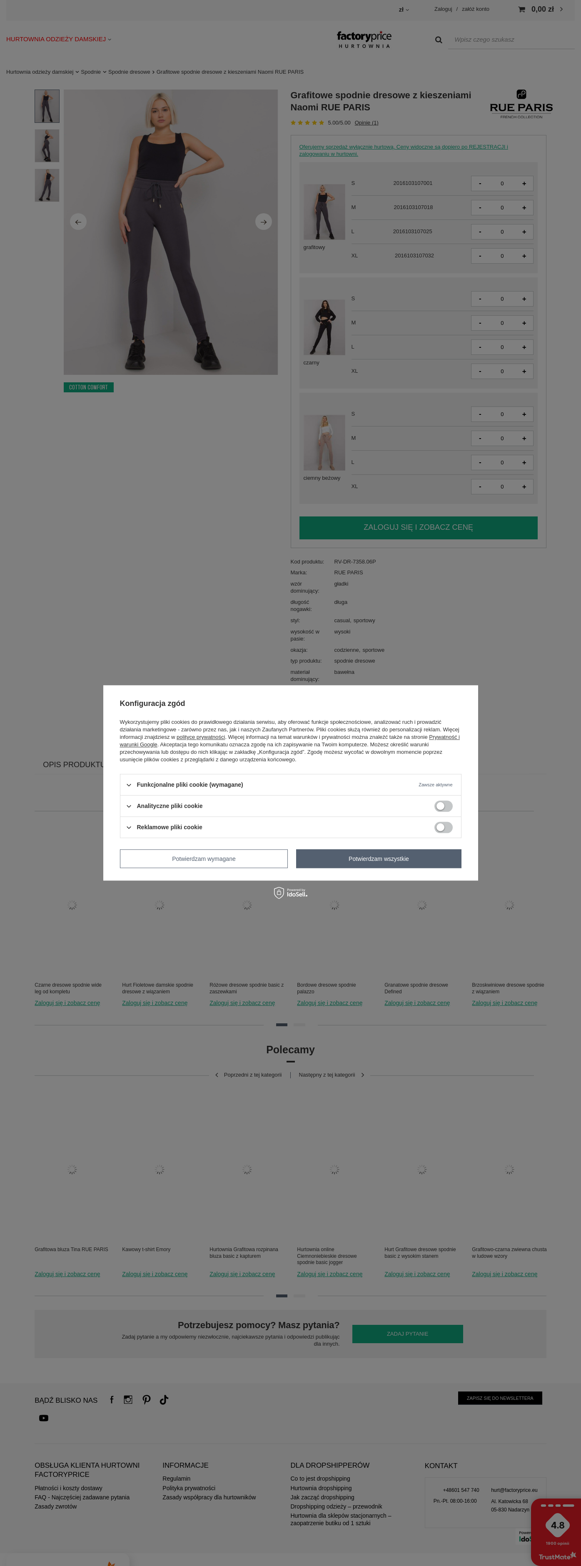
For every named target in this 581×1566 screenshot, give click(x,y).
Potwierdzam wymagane (204, 858)
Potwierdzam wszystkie (379, 858)
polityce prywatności (201, 737)
